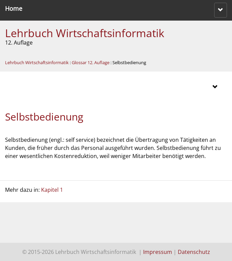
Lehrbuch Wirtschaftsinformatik (84, 33)
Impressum (157, 252)
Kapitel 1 (52, 189)
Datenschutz (194, 252)
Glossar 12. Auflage (90, 62)
